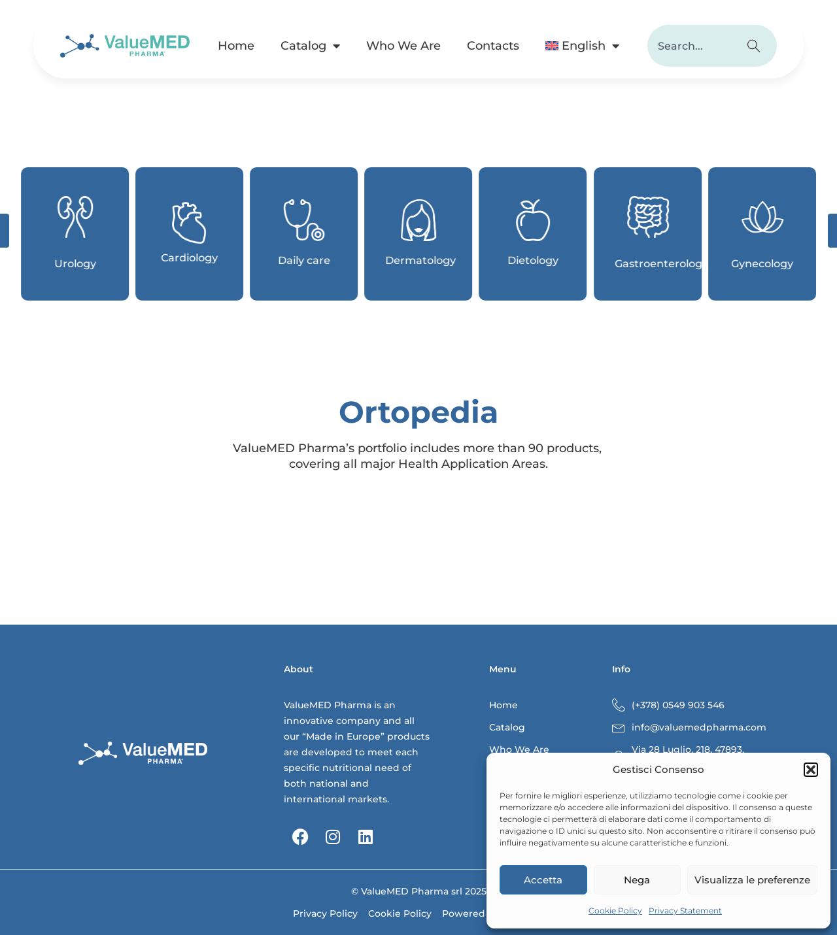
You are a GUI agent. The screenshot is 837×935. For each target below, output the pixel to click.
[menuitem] (582, 46)
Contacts (493, 46)
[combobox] (690, 46)
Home (236, 46)
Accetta (543, 880)
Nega (637, 880)
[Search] (755, 46)
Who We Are (403, 46)
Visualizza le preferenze (752, 880)
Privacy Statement (685, 910)
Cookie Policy (615, 910)
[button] (810, 769)
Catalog (310, 45)
